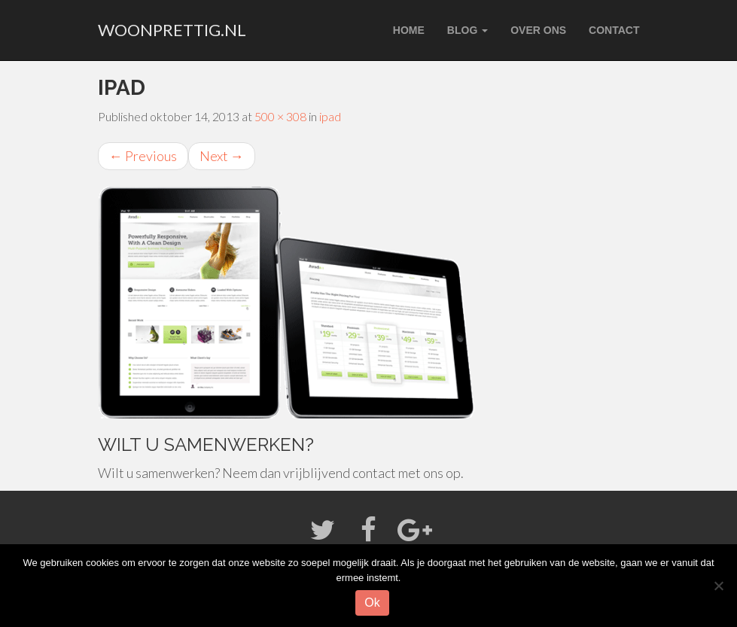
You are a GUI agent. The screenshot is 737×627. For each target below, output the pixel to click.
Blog (467, 30)
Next (221, 156)
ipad (330, 116)
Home (409, 30)
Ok (371, 602)
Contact (614, 30)
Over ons (538, 30)
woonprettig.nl (172, 30)
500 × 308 (280, 116)
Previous (143, 156)
